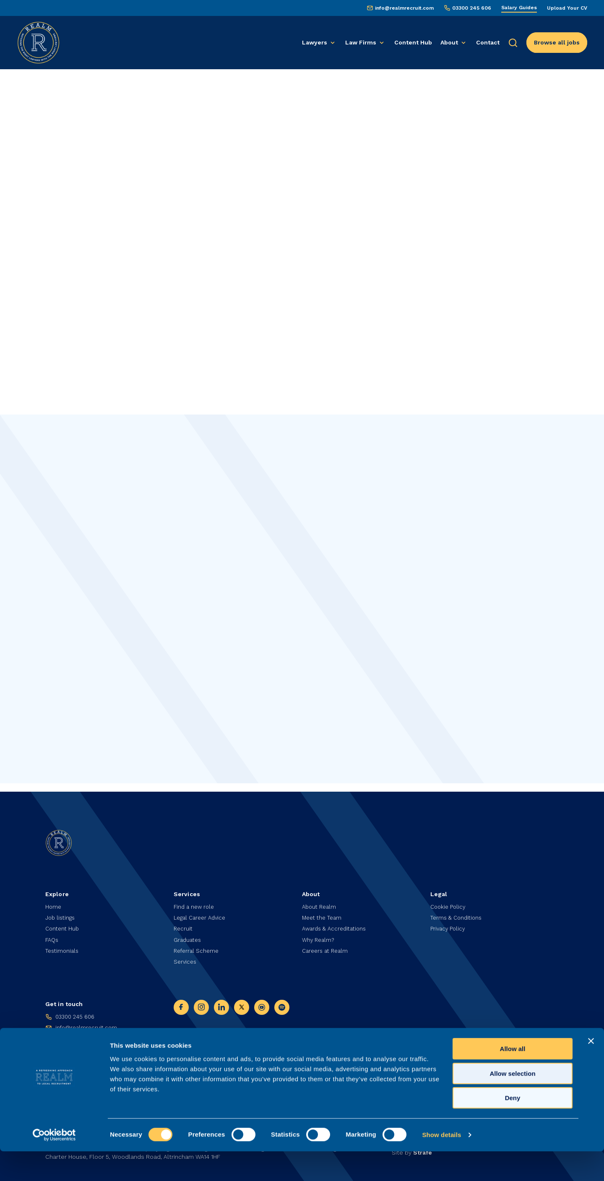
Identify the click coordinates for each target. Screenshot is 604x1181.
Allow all (513, 1078)
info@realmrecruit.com (404, 8)
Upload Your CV (567, 8)
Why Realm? (319, 937)
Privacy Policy (448, 925)
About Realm (320, 902)
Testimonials (63, 949)
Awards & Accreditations (337, 925)
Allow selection (512, 1103)
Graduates (188, 937)
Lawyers (314, 42)
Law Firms (360, 42)
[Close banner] (591, 1071)
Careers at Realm (327, 949)
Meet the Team (323, 913)
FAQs (52, 937)
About (449, 42)
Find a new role (195, 902)
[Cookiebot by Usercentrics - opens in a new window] (54, 1164)
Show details (441, 1164)
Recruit (184, 925)
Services (186, 960)
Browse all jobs (557, 42)
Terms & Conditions (458, 913)
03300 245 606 (471, 8)
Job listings (61, 913)
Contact (488, 42)
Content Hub (413, 42)
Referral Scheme (197, 949)
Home (53, 902)
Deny (513, 1127)
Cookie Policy (449, 902)
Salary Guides (519, 7)
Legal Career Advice (202, 913)
